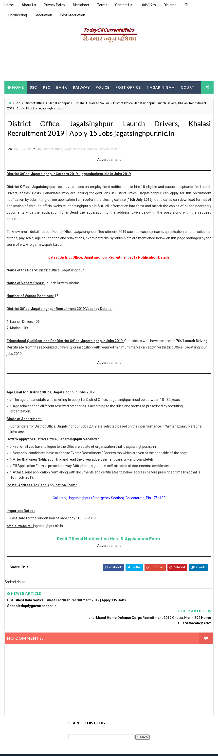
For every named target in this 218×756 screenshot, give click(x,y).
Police (102, 87)
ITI (186, 5)
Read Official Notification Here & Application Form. (109, 540)
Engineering (17, 15)
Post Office (128, 87)
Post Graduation (72, 15)
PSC (46, 87)
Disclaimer (81, 5)
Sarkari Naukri (109, 151)
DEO (50, 99)
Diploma (170, 5)
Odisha (92, 151)
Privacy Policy (54, 5)
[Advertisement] (109, 63)
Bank (61, 87)
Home (9, 5)
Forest (14, 99)
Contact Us (123, 5)
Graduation (43, 15)
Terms (102, 5)
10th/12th (148, 5)
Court (188, 87)
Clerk (34, 99)
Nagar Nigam (161, 87)
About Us (29, 5)
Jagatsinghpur (74, 151)
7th (38, 151)
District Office (52, 151)
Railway (81, 87)
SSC (33, 87)
